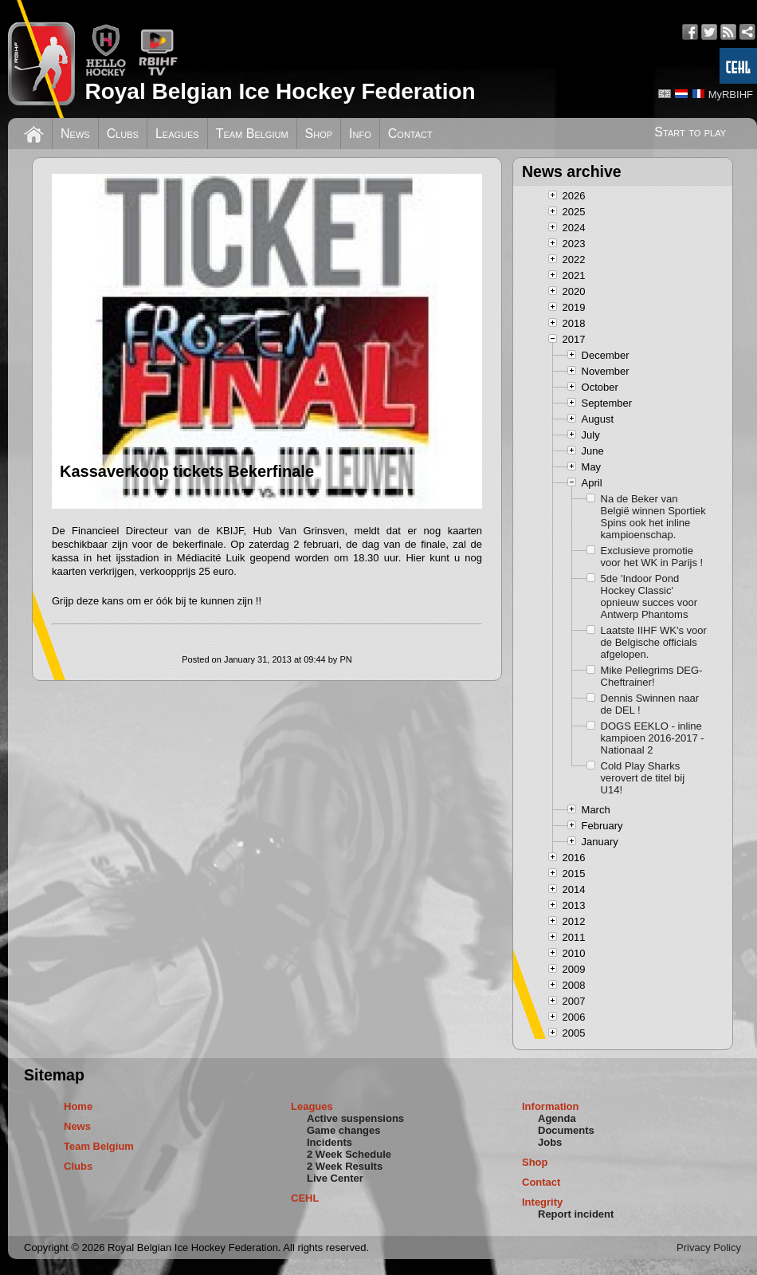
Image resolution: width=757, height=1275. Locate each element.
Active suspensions (355, 1118)
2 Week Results (344, 1166)
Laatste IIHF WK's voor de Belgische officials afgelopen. (654, 642)
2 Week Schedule (349, 1154)
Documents (566, 1130)
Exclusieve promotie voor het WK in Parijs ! (652, 557)
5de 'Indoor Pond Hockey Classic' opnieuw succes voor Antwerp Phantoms (649, 596)
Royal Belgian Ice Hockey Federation (279, 91)
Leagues (177, 133)
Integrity (542, 1202)
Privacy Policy (709, 1247)
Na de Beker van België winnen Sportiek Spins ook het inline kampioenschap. (653, 517)
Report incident (576, 1214)
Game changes (344, 1130)
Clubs (123, 133)
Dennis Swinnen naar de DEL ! (650, 704)
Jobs (550, 1142)
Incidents (329, 1142)
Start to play (690, 132)
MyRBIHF (730, 94)
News (75, 133)
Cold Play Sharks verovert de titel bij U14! (643, 778)
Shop (319, 133)
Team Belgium (252, 133)
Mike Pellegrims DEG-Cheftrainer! (652, 676)
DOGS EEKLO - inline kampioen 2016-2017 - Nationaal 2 (652, 738)
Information (550, 1106)
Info (360, 133)
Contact (410, 133)
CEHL (305, 1198)
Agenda (557, 1118)
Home (78, 1106)
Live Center (335, 1178)
